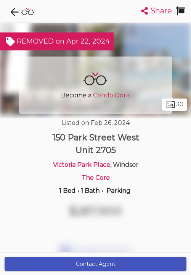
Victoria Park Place (81, 164)
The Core (96, 177)
